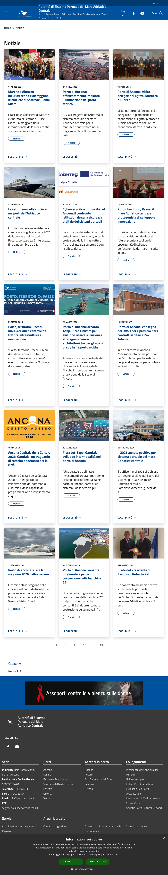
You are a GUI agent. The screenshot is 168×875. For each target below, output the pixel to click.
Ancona (47, 770)
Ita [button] (156, 3)
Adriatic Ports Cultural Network (144, 808)
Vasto (46, 798)
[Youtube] (140, 13)
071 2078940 (16, 793)
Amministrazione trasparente (19, 826)
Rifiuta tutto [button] (98, 861)
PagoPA (6, 831)
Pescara (47, 789)
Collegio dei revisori (137, 826)
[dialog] (84, 854)
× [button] (164, 838)
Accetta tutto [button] (70, 861)
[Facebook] (132, 13)
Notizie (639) (15, 671)
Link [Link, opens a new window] (117, 854)
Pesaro (47, 774)
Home (7, 28)
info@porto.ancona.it (22, 798)
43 (101, 645)
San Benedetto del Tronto (58, 784)
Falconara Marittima (55, 779)
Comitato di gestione (55, 826)
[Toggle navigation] (7, 13)
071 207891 (21, 789)
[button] (84, 869)
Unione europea (135, 779)
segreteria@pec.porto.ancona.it (20, 808)
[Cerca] (161, 13)
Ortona (47, 793)
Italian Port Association (139, 784)
